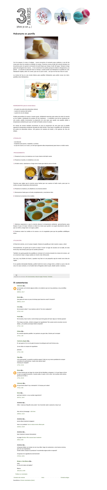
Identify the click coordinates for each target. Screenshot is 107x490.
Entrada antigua (65, 477)
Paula (18, 316)
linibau (19, 331)
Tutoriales (50, 276)
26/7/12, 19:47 (21, 397)
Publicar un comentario (21, 474)
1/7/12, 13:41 (20, 365)
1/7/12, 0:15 (20, 311)
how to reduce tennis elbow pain (36, 424)
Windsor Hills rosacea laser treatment (31, 437)
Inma (18, 307)
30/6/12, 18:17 (21, 292)
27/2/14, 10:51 (21, 456)
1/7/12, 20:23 (20, 378)
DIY (26, 276)
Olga (18, 357)
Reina (18, 370)
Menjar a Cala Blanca (23, 461)
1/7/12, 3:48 (20, 352)
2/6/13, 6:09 (20, 439)
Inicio (42, 477)
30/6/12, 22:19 (21, 301)
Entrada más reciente (19, 477)
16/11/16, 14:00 (21, 470)
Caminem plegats (22, 341)
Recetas (45, 276)
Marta (18, 297)
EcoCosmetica (31, 276)
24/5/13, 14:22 (21, 413)
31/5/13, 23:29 (21, 426)
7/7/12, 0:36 (20, 387)
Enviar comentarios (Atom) (28, 480)
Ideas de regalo (39, 276)
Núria (18, 393)
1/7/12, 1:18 (20, 326)
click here (32, 411)
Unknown (19, 285)
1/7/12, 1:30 (20, 335)
